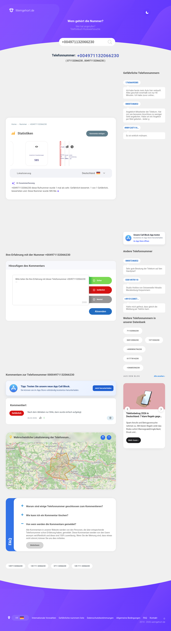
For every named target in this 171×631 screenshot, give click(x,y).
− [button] (109, 434)
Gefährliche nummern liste (71, 614)
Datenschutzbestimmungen (100, 614)
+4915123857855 (132, 299)
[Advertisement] (61, 93)
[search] (110, 42)
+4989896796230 (134, 349)
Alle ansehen (159, 376)
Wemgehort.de (21, 10)
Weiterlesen (34, 542)
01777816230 (133, 358)
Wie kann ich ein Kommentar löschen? (47, 512)
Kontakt (153, 614)
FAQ (145, 614)
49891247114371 (132, 128)
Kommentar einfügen (97, 134)
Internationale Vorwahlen (44, 614)
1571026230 (154, 340)
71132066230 (133, 331)
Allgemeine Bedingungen (128, 614)
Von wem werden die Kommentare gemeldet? (51, 521)
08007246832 (131, 104)
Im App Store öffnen (141, 241)
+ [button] (103, 434)
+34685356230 (133, 368)
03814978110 (131, 280)
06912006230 (133, 340)
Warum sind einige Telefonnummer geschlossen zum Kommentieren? (64, 503)
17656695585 (131, 82)
